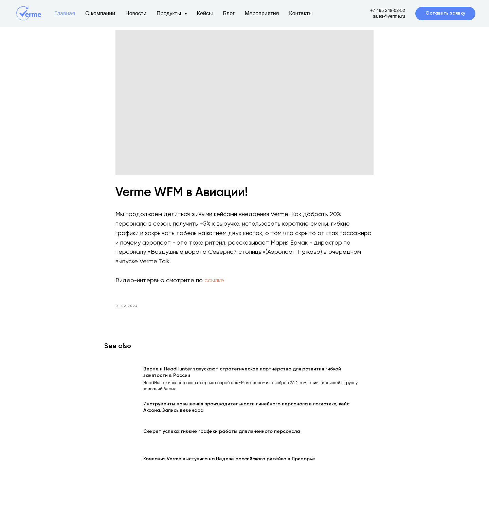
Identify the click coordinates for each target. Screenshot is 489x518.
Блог (229, 13)
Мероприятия (262, 13)
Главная (64, 13)
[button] (445, 13)
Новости (135, 13)
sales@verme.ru (389, 16)
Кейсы (205, 13)
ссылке (214, 283)
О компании (100, 13)
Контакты (300, 13)
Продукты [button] (170, 13)
